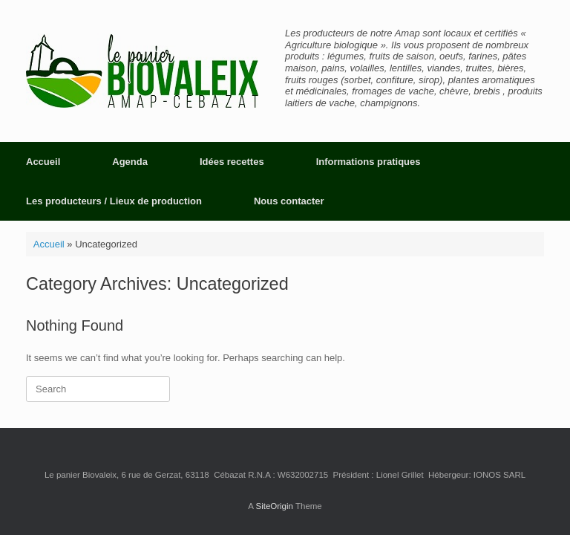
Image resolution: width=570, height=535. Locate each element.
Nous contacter (289, 201)
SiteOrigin (274, 506)
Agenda (130, 161)
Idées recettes (232, 161)
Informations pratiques (368, 161)
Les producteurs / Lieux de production (114, 201)
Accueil (43, 161)
